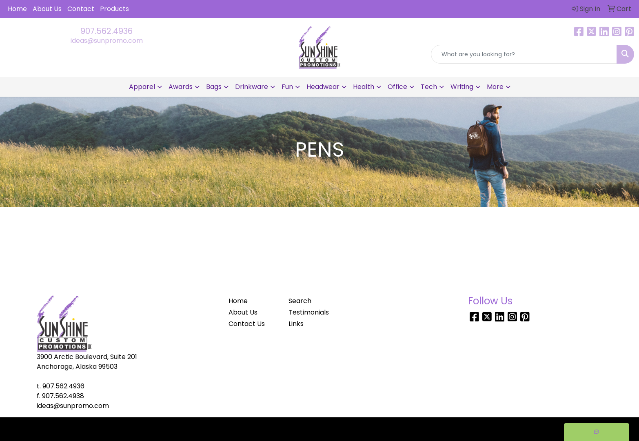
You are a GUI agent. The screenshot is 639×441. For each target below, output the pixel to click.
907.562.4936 (106, 31)
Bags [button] (214, 86)
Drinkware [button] (251, 86)
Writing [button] (461, 86)
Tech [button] (429, 86)
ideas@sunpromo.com (107, 40)
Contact (80, 8)
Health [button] (363, 86)
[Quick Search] (524, 54)
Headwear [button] (322, 86)
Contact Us (247, 323)
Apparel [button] (142, 86)
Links (296, 323)
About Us (47, 8)
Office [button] (397, 86)
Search (299, 301)
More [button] (495, 86)
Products (114, 8)
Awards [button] (181, 86)
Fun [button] (287, 86)
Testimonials (308, 312)
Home (17, 8)
